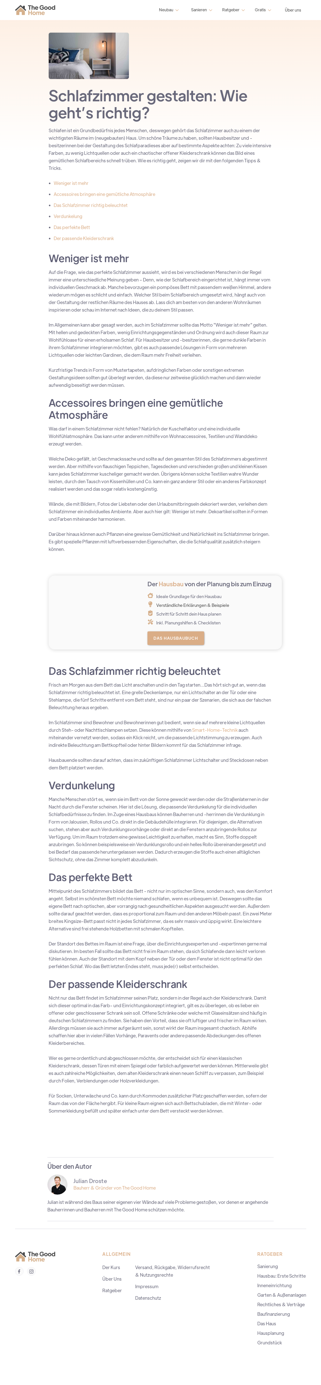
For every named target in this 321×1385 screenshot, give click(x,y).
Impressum (146, 1286)
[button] (168, 10)
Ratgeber (112, 1290)
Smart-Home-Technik (215, 730)
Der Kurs (111, 1267)
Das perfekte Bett (72, 227)
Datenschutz (148, 1298)
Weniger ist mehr (71, 183)
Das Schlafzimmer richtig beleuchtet (91, 205)
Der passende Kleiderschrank (84, 238)
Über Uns (112, 1279)
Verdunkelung (68, 216)
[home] (36, 10)
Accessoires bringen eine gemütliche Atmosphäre (104, 194)
